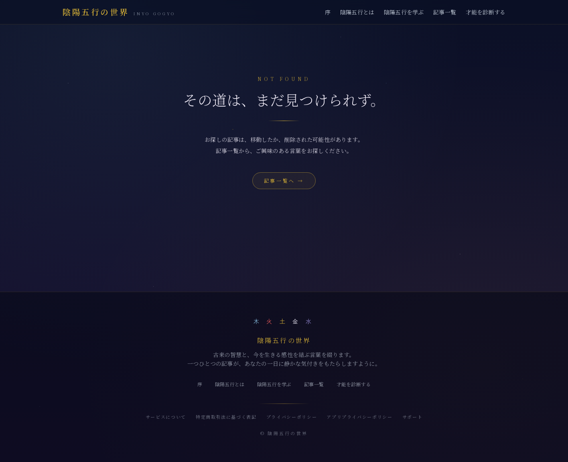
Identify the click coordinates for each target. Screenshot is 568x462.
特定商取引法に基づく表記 (226, 417)
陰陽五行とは (357, 12)
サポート (412, 417)
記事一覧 (444, 12)
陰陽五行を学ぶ (404, 12)
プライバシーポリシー (291, 417)
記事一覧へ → (284, 180)
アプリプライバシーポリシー (359, 417)
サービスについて (166, 417)
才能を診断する (485, 12)
